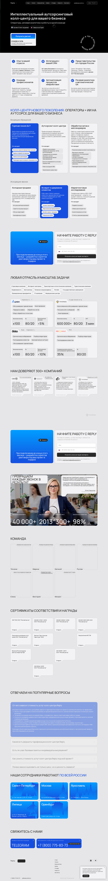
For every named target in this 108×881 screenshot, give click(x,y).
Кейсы (47, 3)
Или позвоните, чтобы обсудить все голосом (51, 840)
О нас (28, 3)
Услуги (33, 3)
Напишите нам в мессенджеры (20, 840)
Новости (60, 3)
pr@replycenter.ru (26, 878)
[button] (23, 36)
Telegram (20, 845)
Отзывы (54, 3)
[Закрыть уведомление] (104, 867)
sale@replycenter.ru (79, 3)
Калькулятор (40, 3)
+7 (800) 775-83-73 (53, 845)
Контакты (66, 3)
